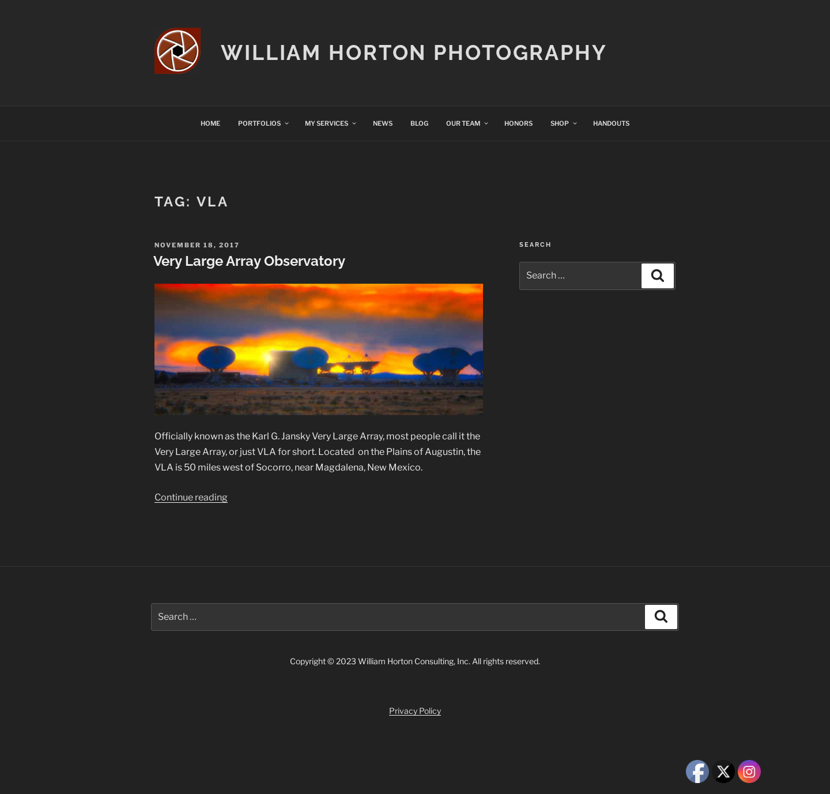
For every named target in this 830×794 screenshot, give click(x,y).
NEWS (383, 123)
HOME (210, 123)
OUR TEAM (467, 123)
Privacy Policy (415, 711)
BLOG (419, 123)
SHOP (564, 123)
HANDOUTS (611, 123)
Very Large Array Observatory (249, 261)
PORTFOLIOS (264, 123)
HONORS (518, 123)
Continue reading (191, 497)
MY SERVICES (331, 123)
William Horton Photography (414, 52)
